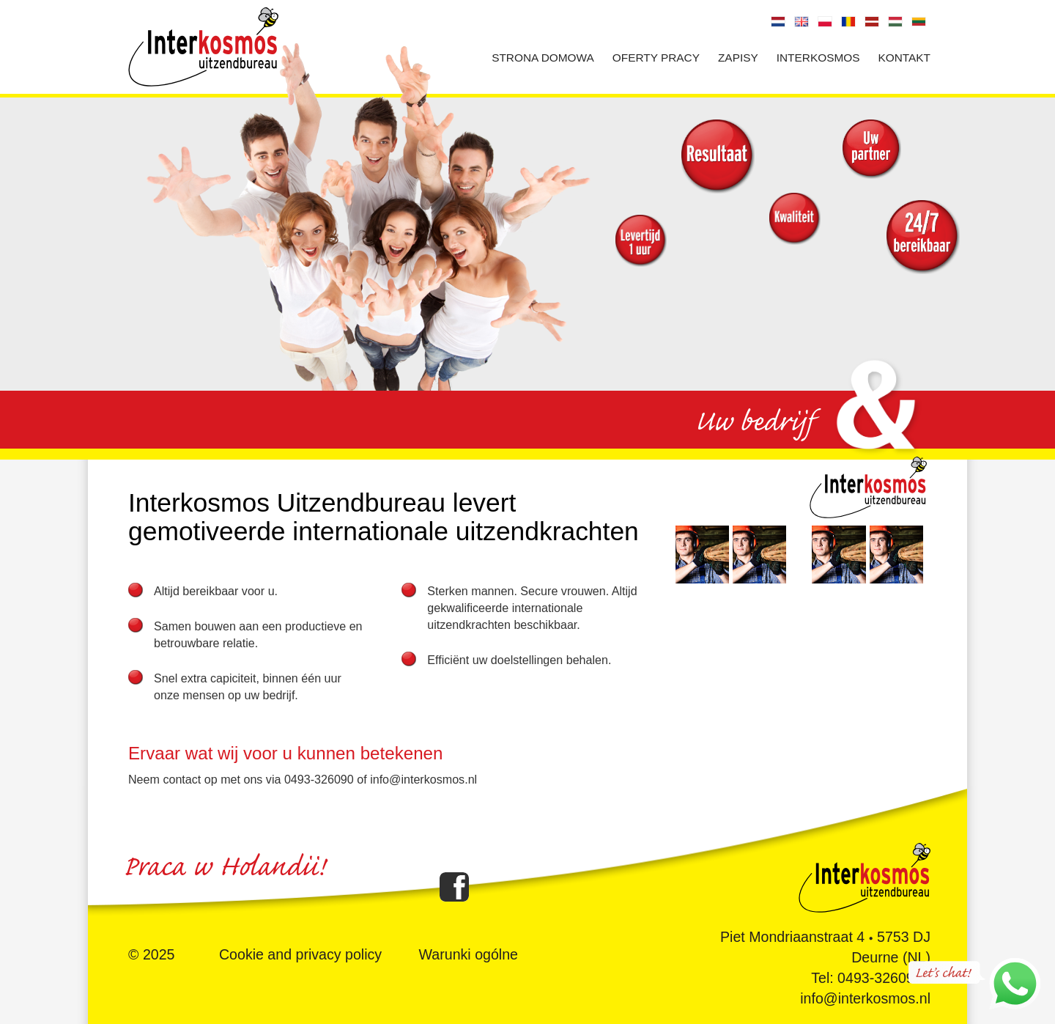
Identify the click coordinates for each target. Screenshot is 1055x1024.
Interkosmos (818, 57)
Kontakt (904, 57)
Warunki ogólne (468, 954)
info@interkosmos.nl (865, 998)
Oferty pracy (656, 57)
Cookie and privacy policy (300, 954)
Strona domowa (543, 57)
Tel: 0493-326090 (866, 978)
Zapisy (738, 57)
